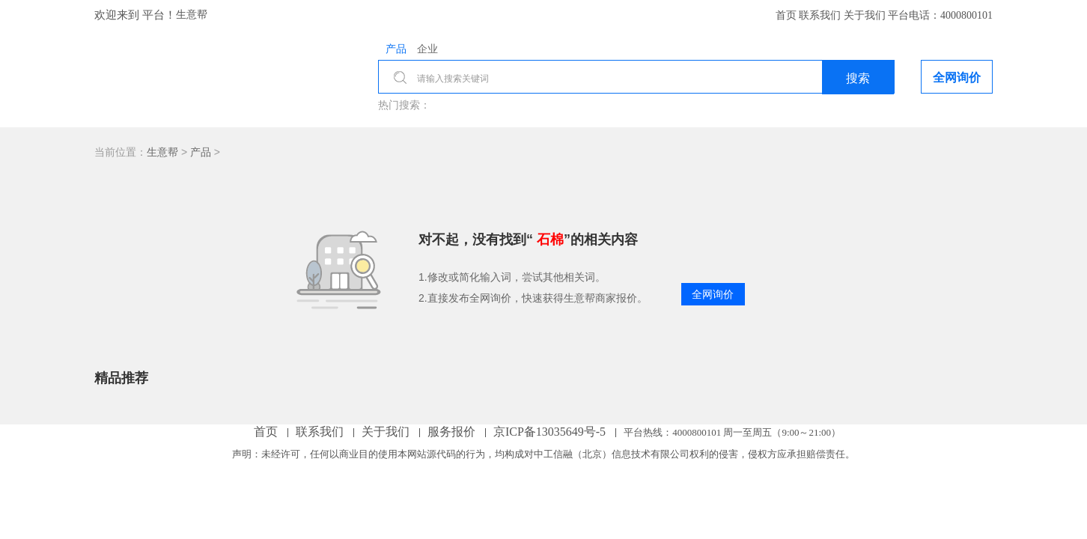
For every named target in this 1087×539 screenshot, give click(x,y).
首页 (788, 15)
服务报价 (452, 431)
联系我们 (821, 15)
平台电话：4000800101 (940, 15)
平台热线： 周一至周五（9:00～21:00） (732, 432)
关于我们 (866, 15)
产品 (200, 152)
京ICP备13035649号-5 (551, 431)
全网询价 (713, 294)
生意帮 (191, 14)
